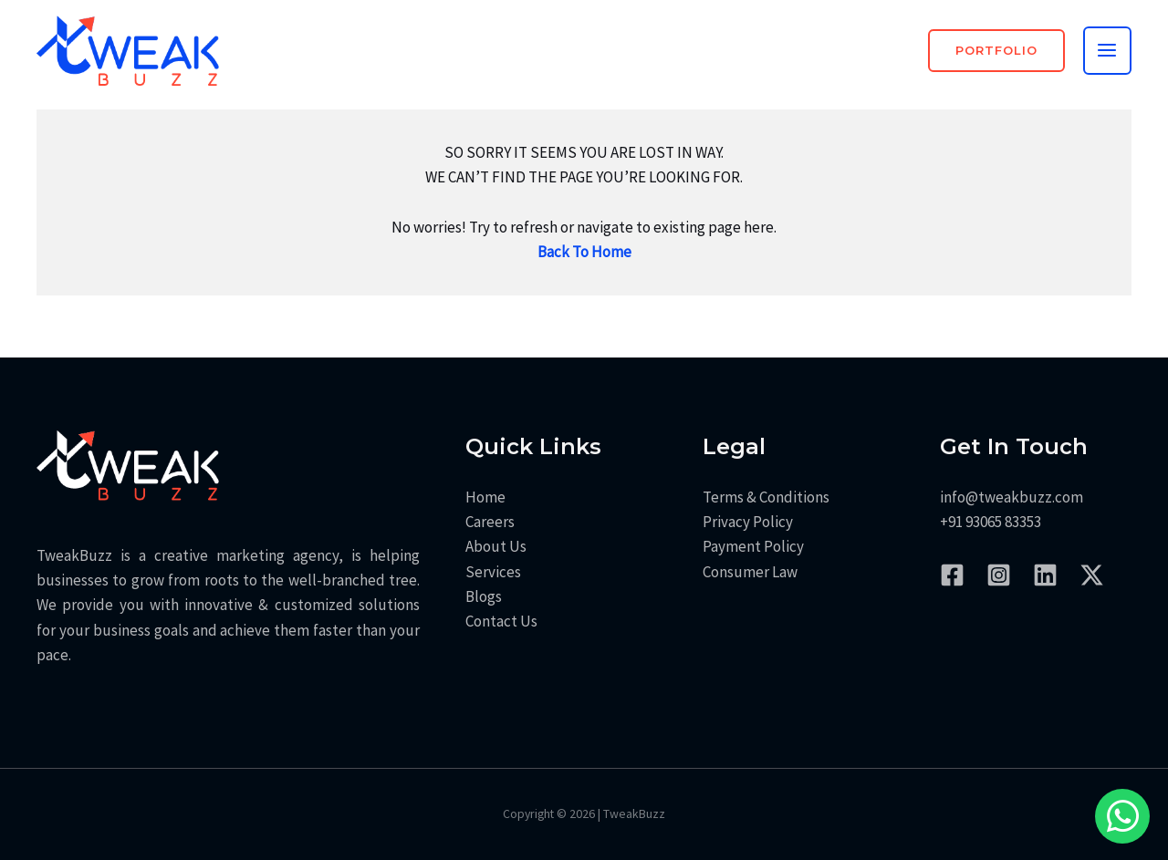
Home (485, 497)
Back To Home (584, 252)
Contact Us (501, 621)
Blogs (483, 596)
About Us (496, 546)
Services (493, 572)
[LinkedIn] (1045, 575)
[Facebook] (952, 575)
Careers (490, 522)
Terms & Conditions (766, 497)
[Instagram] (998, 575)
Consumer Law (750, 572)
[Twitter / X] (1091, 575)
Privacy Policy (748, 522)
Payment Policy (753, 546)
